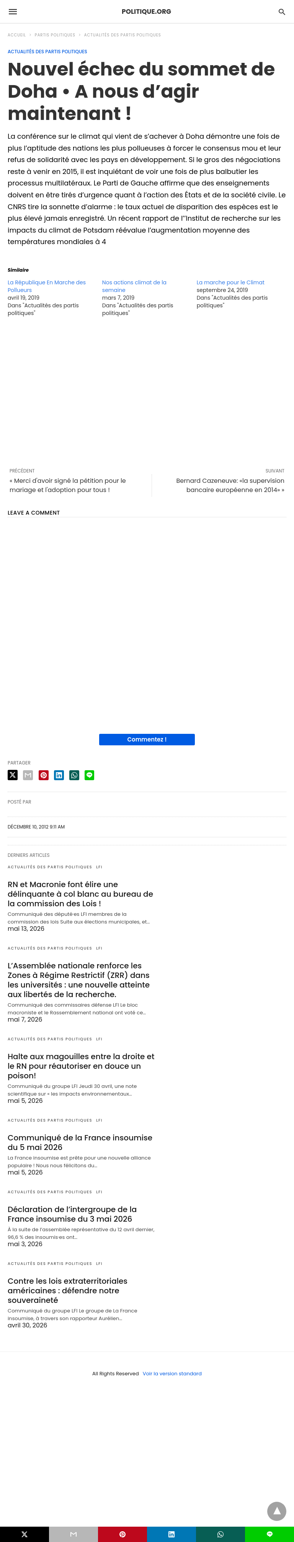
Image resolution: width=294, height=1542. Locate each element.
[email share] (28, 775)
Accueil (17, 35)
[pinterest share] (44, 775)
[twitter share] (13, 775)
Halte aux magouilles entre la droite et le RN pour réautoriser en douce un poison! (81, 1066)
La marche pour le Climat (231, 282)
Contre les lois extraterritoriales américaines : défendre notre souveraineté (67, 1291)
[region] (147, 392)
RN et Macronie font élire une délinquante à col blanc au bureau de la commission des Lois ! (80, 894)
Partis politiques (55, 35)
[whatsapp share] (74, 775)
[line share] (89, 775)
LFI (99, 867)
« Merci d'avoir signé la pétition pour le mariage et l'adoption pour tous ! (68, 485)
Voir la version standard (172, 1373)
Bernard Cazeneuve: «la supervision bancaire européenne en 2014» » (230, 485)
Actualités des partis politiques (122, 35)
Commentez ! (147, 739)
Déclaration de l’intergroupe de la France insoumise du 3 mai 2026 (72, 1214)
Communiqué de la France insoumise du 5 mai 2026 (80, 1142)
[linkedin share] (59, 775)
